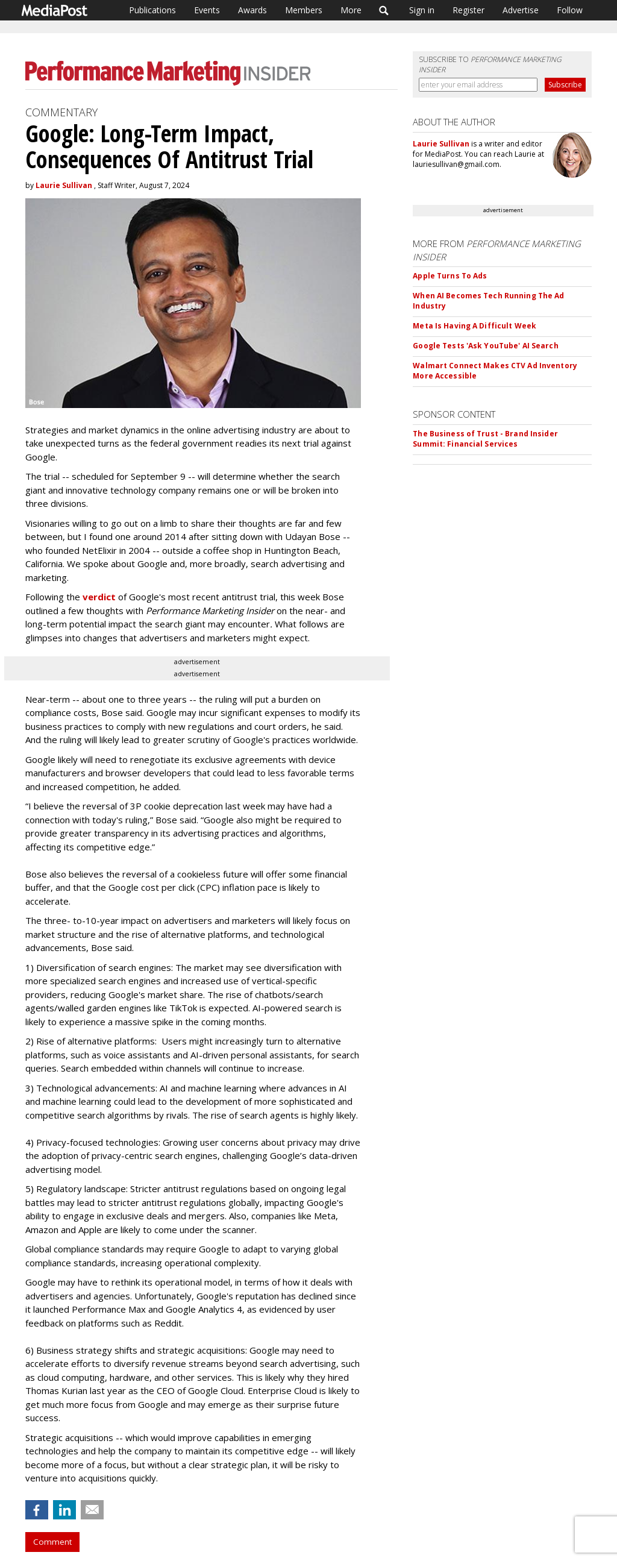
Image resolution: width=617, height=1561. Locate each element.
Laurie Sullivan (64, 185)
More (351, 10)
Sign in (421, 10)
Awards (252, 10)
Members (303, 10)
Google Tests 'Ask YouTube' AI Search (485, 346)
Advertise (521, 10)
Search (384, 10)
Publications (152, 10)
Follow (570, 10)
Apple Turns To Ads (450, 276)
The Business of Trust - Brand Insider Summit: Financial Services (485, 439)
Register (468, 10)
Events (207, 10)
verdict (99, 597)
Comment (52, 1541)
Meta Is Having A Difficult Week (474, 326)
